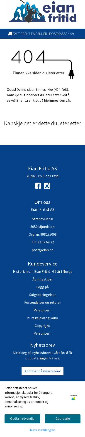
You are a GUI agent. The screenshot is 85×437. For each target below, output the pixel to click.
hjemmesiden (54, 100)
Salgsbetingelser (42, 294)
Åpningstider (42, 279)
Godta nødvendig (22, 418)
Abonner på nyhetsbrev (42, 371)
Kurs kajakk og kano (42, 318)
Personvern (42, 310)
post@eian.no (42, 250)
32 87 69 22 (45, 242)
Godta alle (63, 418)
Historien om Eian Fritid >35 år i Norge (42, 271)
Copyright (42, 325)
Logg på (42, 287)
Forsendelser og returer (42, 302)
